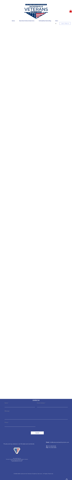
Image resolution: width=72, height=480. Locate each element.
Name (6, 402)
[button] (70, 11)
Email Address (41, 402)
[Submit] (37, 432)
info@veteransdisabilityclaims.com (59, 442)
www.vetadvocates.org (17, 458)
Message (7, 411)
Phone (6, 422)
